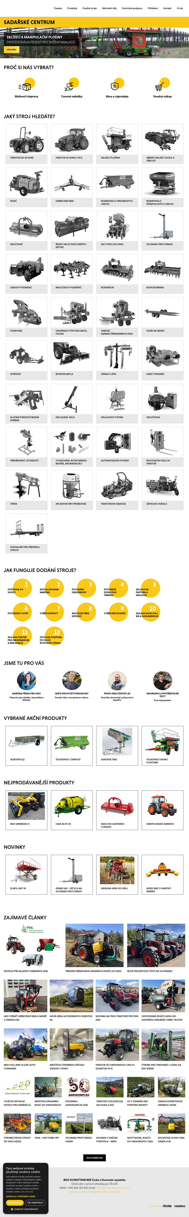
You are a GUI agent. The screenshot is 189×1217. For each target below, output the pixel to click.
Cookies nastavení (109, 1191)
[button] (25, 1196)
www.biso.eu (122, 1187)
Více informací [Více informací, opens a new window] (27, 1191)
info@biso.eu (104, 1187)
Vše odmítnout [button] (35, 1202)
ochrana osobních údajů (83, 1191)
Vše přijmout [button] (15, 1202)
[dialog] (25, 1188)
